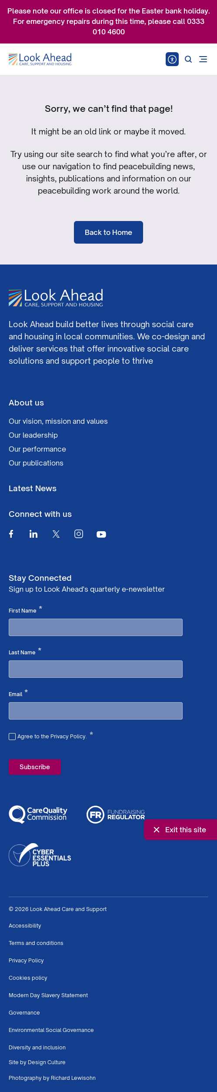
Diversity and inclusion (37, 1047)
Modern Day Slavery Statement (48, 995)
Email (18, 693)
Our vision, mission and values (58, 421)
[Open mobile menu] (203, 59)
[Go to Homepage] (40, 59)
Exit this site (178, 829)
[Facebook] (11, 534)
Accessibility (25, 925)
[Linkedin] (33, 534)
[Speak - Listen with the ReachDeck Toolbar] (172, 59)
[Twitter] (56, 534)
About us (26, 402)
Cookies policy (28, 978)
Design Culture (47, 1062)
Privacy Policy (26, 960)
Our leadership (33, 435)
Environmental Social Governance (51, 1030)
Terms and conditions (36, 943)
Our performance (37, 449)
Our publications (36, 463)
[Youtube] (101, 534)
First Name (25, 610)
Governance (24, 1012)
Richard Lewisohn (73, 1078)
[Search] (188, 59)
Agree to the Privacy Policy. (55, 735)
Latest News (33, 488)
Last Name (25, 652)
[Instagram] (79, 534)
